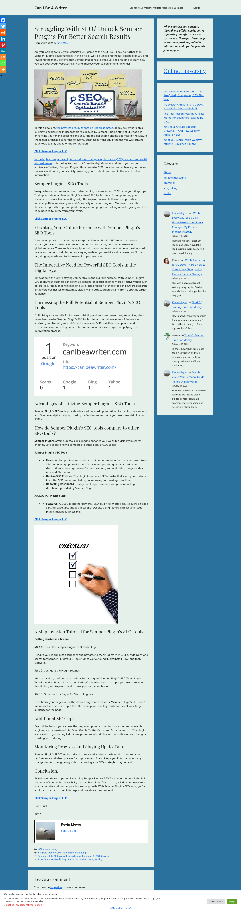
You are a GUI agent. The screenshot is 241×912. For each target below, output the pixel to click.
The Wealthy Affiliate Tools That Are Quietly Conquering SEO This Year (184, 95)
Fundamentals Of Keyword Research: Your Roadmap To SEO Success (73, 856)
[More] (3, 69)
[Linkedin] (3, 39)
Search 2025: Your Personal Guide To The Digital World (188, 376)
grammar (169, 183)
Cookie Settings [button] (216, 901)
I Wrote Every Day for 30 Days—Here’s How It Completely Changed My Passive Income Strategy (187, 222)
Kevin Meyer (179, 213)
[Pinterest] (3, 45)
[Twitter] (3, 26)
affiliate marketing (47, 849)
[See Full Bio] (77, 831)
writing (168, 193)
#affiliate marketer (47, 852)
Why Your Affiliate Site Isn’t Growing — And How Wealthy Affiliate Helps (182, 130)
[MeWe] (3, 51)
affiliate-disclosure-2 (120, 908)
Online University (185, 70)
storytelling (170, 188)
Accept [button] (232, 901)
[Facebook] (3, 20)
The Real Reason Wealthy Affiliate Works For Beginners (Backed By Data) (184, 117)
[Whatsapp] (3, 63)
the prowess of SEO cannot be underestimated (84, 128)
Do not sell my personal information (23, 904)
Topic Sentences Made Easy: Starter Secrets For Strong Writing (70, 859)
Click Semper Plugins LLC (50, 151)
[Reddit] (3, 32)
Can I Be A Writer (50, 7)
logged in (56, 887)
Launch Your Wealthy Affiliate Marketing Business (160, 7)
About (200, 7)
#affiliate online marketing (72, 852)
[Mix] (3, 57)
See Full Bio (68, 831)
